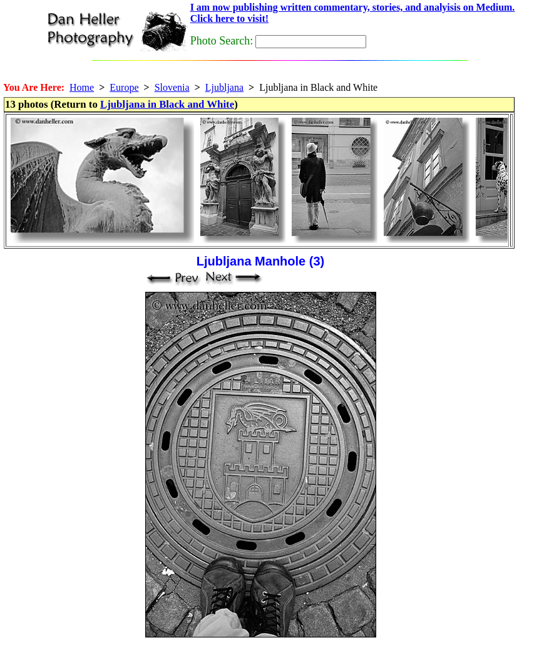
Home (81, 87)
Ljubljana (224, 87)
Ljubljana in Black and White (167, 104)
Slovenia (172, 87)
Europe (124, 87)
